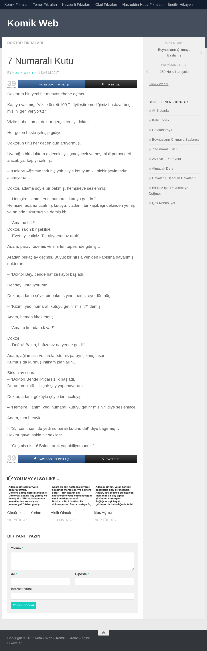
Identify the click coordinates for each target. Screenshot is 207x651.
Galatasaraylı (162, 130)
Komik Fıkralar (16, 5)
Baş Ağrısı (103, 512)
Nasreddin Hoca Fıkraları (142, 5)
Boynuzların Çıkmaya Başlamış (176, 139)
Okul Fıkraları (106, 5)
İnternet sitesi (21, 589)
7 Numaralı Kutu (164, 149)
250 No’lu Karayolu (166, 159)
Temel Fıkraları (45, 5)
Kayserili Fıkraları (76, 5)
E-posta (82, 574)
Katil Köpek (160, 120)
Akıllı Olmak (61, 512)
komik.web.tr (24, 73)
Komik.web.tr (158, 84)
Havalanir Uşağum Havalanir (174, 178)
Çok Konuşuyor (163, 203)
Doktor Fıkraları (25, 43)
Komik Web (32, 23)
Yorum (17, 548)
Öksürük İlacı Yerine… (26, 512)
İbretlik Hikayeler (181, 5)
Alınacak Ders (162, 168)
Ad (14, 574)
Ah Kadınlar (161, 110)
